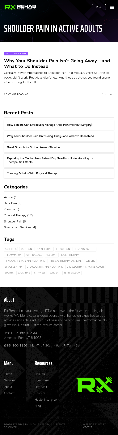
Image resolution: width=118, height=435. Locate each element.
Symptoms (42, 380)
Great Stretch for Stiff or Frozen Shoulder (34, 147)
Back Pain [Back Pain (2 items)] (26, 249)
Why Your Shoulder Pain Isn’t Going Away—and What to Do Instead (50, 136)
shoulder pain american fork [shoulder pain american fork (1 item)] (45, 266)
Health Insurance (46, 400)
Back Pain (10, 203)
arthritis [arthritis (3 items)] (10, 249)
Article (8, 197)
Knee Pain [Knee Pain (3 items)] (51, 255)
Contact (99, 7)
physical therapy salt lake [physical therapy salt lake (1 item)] (65, 261)
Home (8, 374)
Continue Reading (16, 94)
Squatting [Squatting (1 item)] (24, 272)
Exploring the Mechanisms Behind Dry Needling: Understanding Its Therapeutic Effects (50, 160)
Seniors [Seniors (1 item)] (90, 261)
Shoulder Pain (15, 53)
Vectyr (88, 427)
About (8, 387)
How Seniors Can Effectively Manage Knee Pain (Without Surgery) (50, 125)
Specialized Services (18, 227)
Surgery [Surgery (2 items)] (54, 272)
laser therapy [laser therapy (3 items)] (70, 255)
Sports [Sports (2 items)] (9, 272)
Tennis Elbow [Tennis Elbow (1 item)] (72, 272)
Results (40, 374)
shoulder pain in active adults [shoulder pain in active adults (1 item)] (85, 266)
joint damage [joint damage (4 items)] (34, 255)
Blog (38, 406)
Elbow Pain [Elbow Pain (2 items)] (63, 249)
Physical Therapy (15, 215)
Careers (40, 393)
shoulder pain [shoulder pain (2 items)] (14, 266)
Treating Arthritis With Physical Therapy (32, 173)
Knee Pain (10, 209)
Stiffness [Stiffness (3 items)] (39, 272)
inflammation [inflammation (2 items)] (13, 255)
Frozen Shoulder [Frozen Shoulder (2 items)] (84, 249)
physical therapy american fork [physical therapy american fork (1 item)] (25, 261)
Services (9, 380)
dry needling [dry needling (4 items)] (44, 249)
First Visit (41, 387)
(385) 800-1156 (16, 345)
